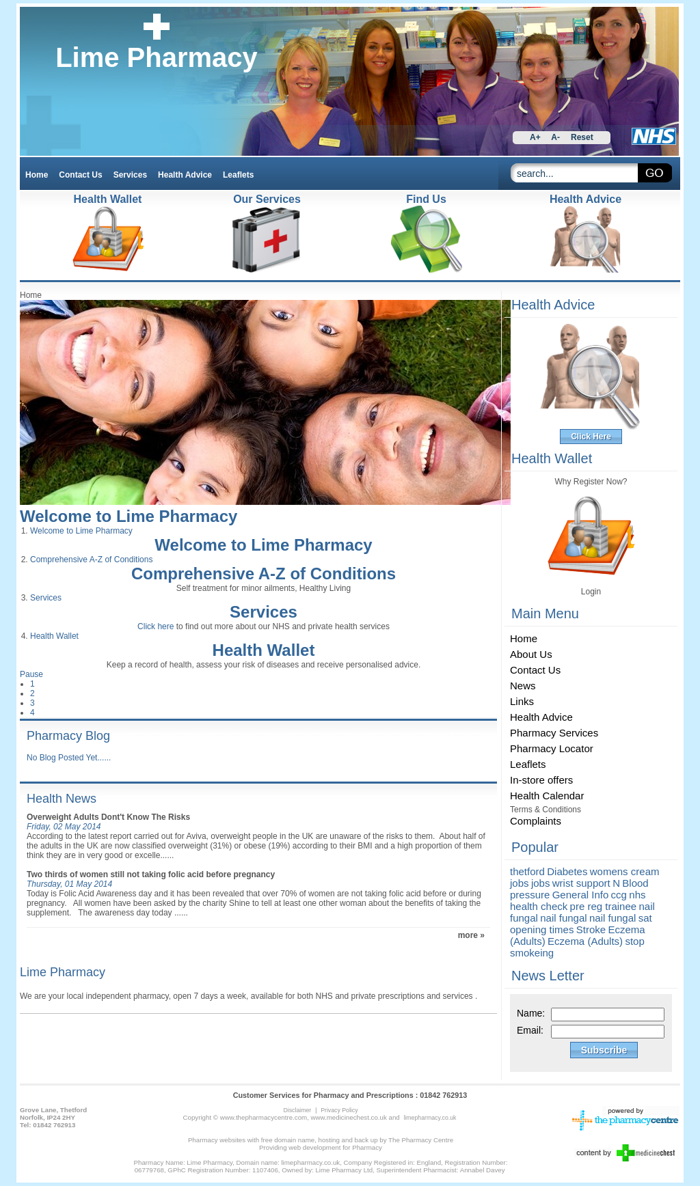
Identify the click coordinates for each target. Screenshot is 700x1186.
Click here (155, 626)
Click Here (591, 436)
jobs (519, 883)
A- (555, 137)
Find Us (426, 199)
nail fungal (563, 918)
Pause (31, 674)
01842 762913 (443, 1095)
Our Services (267, 199)
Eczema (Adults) (585, 941)
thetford (527, 871)
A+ (535, 137)
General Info (580, 894)
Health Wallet (54, 636)
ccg (619, 894)
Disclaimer (297, 1110)
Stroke (591, 929)
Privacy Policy (339, 1110)
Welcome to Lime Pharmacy (128, 516)
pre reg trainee (603, 906)
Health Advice (585, 199)
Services (46, 598)
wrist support (581, 883)
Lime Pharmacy (156, 57)
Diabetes (567, 871)
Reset (582, 137)
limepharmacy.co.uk (429, 1117)
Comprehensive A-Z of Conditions (91, 559)
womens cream (625, 871)
